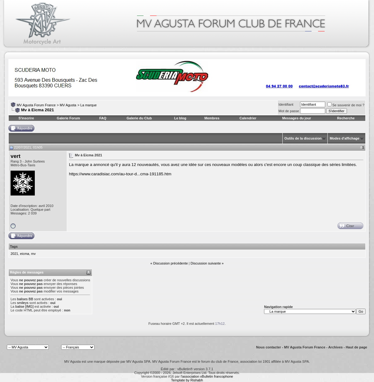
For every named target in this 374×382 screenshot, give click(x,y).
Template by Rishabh (187, 380)
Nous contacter (268, 347)
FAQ (103, 118)
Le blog (180, 118)
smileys (23, 303)
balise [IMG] (24, 306)
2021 (14, 253)
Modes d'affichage (344, 138)
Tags (14, 246)
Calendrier (247, 118)
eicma (24, 253)
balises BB (25, 299)
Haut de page (356, 347)
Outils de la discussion (303, 138)
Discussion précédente (170, 263)
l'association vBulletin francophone (207, 376)
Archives (335, 347)
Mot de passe (289, 111)
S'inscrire (26, 118)
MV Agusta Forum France (36, 105)
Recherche (345, 118)
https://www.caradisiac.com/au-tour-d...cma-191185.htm (120, 174)
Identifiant (286, 104)
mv (33, 253)
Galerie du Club (139, 118)
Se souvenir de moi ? (345, 105)
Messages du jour (296, 118)
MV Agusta (68, 105)
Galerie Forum (68, 118)
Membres (211, 118)
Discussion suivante (206, 263)
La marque (88, 105)
